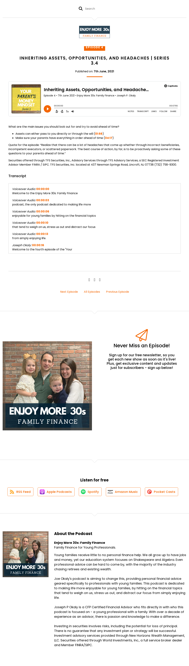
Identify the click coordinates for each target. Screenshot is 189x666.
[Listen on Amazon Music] (123, 492)
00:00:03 (42, 200)
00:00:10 (42, 223)
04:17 (108, 138)
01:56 (98, 134)
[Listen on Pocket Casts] (162, 491)
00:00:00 (42, 189)
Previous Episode (117, 292)
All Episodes (92, 292)
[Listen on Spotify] (90, 491)
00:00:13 (42, 234)
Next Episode (69, 292)
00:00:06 (42, 211)
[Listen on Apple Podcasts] (55, 492)
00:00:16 (38, 245)
